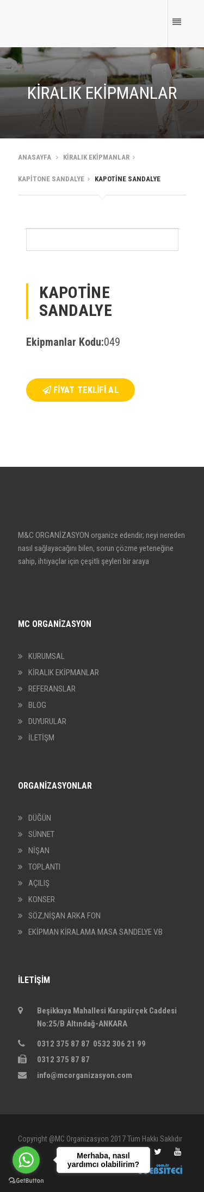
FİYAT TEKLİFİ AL (80, 390)
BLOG (37, 705)
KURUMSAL (46, 656)
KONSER (41, 899)
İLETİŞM (41, 738)
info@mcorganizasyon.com (75, 1075)
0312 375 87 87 (54, 1059)
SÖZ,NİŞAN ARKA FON (64, 916)
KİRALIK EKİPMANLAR (63, 672)
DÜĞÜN (39, 818)
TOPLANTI (44, 867)
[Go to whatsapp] (26, 1160)
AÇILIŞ (39, 883)
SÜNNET (41, 834)
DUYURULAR (47, 721)
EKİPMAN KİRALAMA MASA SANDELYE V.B (95, 932)
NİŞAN (39, 850)
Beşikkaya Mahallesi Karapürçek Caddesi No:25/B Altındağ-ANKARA (97, 1017)
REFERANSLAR (52, 689)
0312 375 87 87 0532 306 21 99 (82, 1044)
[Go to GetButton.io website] (26, 1180)
